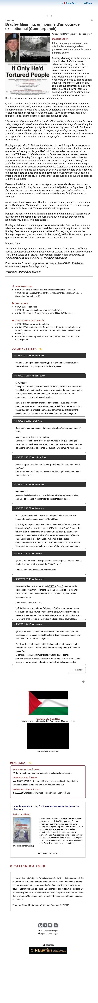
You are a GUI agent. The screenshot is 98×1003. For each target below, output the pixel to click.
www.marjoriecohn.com (54, 257)
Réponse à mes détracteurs (36, 324)
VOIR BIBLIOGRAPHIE (48, 854)
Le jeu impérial (31, 307)
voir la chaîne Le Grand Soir (48, 751)
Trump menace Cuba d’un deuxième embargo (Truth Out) (50, 290)
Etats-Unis (20, 303)
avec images (53, 934)
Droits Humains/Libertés (28, 321)
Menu (88, 3)
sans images (53, 931)
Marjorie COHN (22, 286)
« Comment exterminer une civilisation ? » (43, 310)
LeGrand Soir (68, 3)
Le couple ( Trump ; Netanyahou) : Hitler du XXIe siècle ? (49, 313)
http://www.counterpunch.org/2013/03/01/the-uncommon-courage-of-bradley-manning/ (44, 265)
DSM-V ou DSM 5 (55, 586)
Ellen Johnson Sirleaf (58, 413)
